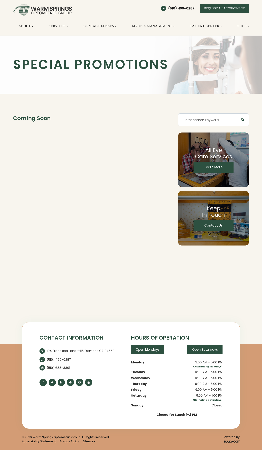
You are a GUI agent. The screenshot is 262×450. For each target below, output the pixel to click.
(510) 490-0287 (181, 8)
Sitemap (89, 441)
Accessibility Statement (39, 441)
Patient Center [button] (206, 26)
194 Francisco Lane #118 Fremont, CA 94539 (80, 351)
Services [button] (58, 26)
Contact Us (213, 225)
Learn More (214, 167)
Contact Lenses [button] (100, 26)
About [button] (26, 26)
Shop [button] (243, 26)
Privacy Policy (69, 441)
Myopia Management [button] (153, 26)
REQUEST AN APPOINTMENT (224, 8)
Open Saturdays (205, 349)
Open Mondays (148, 349)
